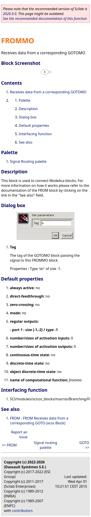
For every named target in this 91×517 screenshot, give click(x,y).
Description (28, 108)
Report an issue (19, 434)
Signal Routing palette (28, 161)
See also (25, 142)
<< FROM (9, 445)
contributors (22, 510)
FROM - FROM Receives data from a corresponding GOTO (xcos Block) (39, 420)
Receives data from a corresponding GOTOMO (48, 92)
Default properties (34, 125)
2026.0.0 (9, 13)
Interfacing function (35, 133)
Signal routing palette (45, 445)
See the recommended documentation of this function (45, 18)
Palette (24, 100)
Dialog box (27, 117)
